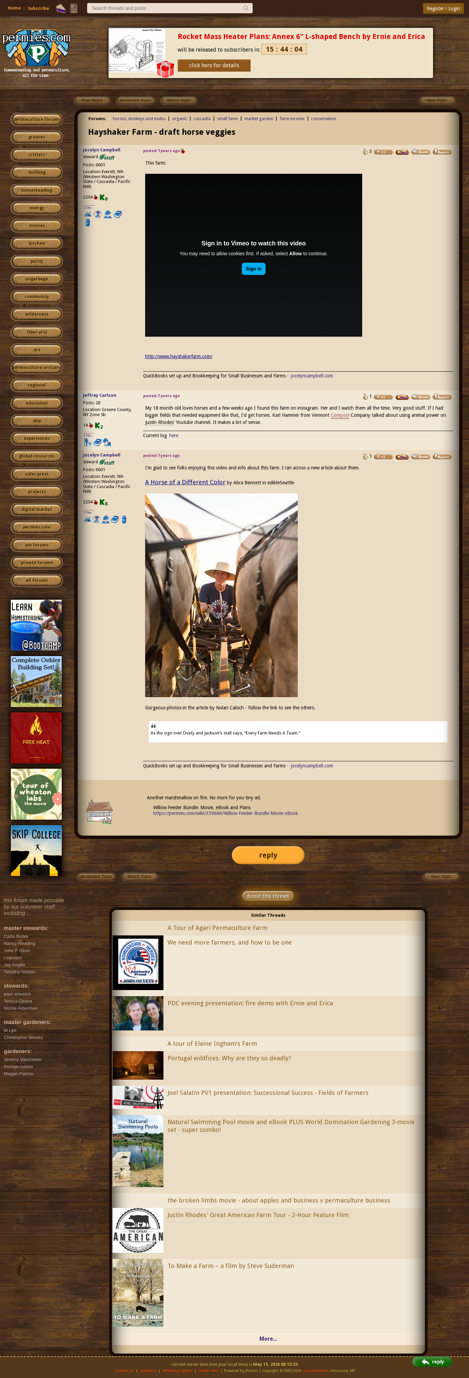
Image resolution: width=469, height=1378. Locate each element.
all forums (37, 580)
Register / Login (443, 8)
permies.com (37, 527)
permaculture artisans (37, 367)
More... (268, 1339)
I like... (89, 207)
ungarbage (36, 279)
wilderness (36, 314)
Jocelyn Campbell (101, 149)
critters (36, 154)
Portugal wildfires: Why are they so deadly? (229, 1058)
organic (179, 118)
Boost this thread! (268, 896)
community (37, 296)
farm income (292, 118)
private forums (37, 562)
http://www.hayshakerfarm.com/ (178, 356)
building (36, 172)
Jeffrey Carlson (99, 395)
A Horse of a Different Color (185, 482)
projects (37, 491)
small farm (227, 118)
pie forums (36, 545)
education (37, 403)
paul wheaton (315, 1370)
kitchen (37, 243)
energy (37, 208)
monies (37, 225)
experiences (37, 438)
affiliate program (177, 1370)
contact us (124, 1370)
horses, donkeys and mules (139, 118)
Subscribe (38, 8)
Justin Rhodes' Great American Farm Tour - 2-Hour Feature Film (258, 1214)
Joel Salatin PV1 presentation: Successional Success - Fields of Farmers (268, 1092)
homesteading (36, 190)
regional (37, 385)
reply (268, 855)
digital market (36, 509)
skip (37, 420)
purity (37, 261)
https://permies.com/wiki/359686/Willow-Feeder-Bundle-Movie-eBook (225, 813)
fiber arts (37, 332)
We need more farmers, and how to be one (230, 942)
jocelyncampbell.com (312, 375)
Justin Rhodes (159, 422)
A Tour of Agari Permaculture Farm (218, 927)
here (173, 435)
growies (36, 137)
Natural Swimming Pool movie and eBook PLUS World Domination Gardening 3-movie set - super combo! (291, 1125)
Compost (340, 415)
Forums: (97, 118)
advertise (148, 1370)
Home (14, 8)
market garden (259, 118)
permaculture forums (37, 119)
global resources (37, 456)
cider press (36, 474)
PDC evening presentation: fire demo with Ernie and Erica (250, 1003)
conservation (323, 118)
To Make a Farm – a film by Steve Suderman (231, 1265)
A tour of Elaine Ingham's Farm (212, 1043)
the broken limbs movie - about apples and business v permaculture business (279, 1200)
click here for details (214, 65)
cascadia (202, 118)
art (37, 350)
